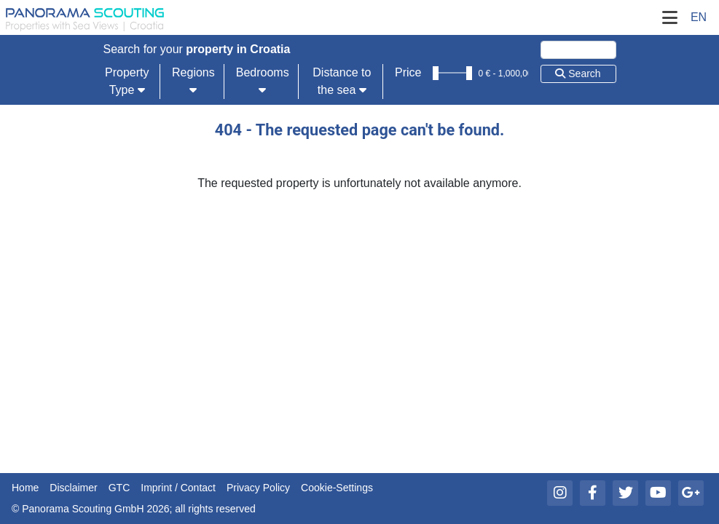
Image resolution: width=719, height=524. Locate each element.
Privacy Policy (258, 487)
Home (25, 487)
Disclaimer (73, 487)
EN (699, 17)
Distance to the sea (342, 81)
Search (577, 73)
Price (408, 72)
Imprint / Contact (178, 487)
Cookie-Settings (337, 487)
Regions (193, 80)
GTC (119, 487)
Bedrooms (262, 80)
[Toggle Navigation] (669, 17)
